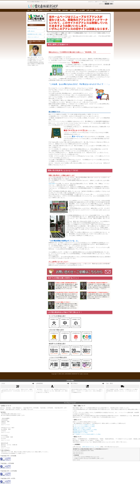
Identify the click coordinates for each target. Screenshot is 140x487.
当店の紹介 (65, 10)
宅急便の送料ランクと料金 (81, 432)
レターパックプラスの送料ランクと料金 (84, 426)
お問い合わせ (90, 10)
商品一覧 (33, 10)
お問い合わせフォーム (88, 446)
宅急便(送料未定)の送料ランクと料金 (83, 431)
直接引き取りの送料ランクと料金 (82, 428)
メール (97, 446)
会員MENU (98, 10)
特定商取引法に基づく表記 (35, 34)
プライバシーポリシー (33, 37)
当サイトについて (32, 28)
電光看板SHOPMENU (43, 10)
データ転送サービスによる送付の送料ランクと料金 (87, 434)
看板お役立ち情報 (56, 10)
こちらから (50, 36)
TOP (28, 10)
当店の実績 (73, 10)
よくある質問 (81, 10)
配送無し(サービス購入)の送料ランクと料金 (85, 429)
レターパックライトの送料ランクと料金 (84, 424)
